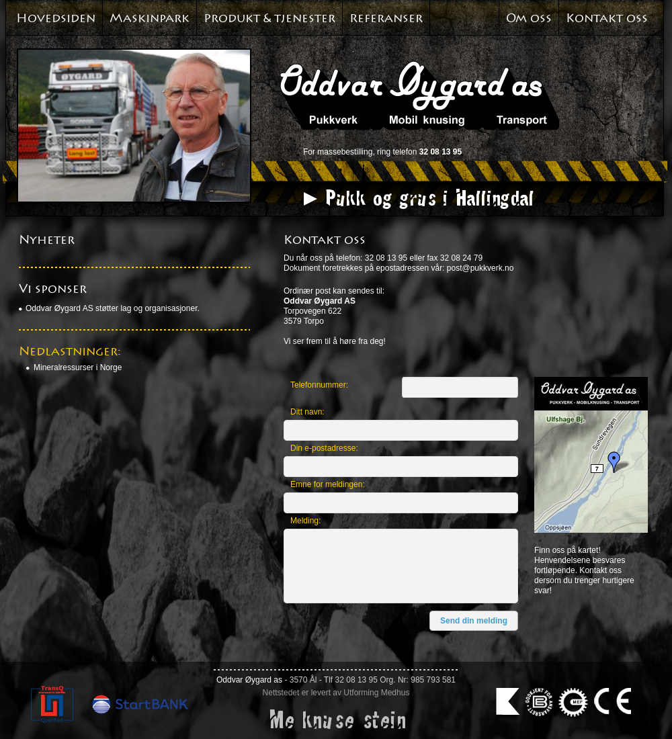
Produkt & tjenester (269, 18)
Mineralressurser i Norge (78, 367)
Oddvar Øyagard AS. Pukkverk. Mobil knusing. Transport (420, 95)
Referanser (386, 18)
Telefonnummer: (319, 385)
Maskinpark (150, 18)
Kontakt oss (607, 18)
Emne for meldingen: (327, 484)
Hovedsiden (55, 18)
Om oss (529, 18)
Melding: (305, 520)
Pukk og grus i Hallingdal (428, 197)
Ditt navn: (307, 412)
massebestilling (344, 152)
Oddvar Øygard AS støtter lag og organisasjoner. (113, 308)
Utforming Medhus (376, 692)
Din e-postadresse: (324, 448)
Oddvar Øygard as (249, 680)
